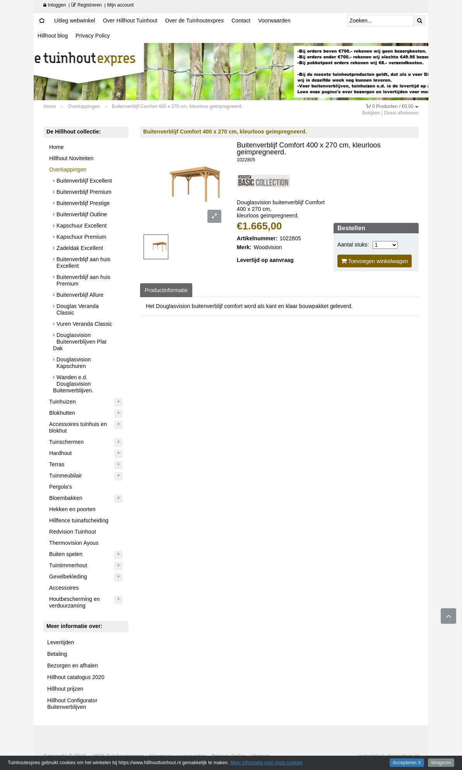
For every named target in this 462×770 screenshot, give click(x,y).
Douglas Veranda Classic (77, 309)
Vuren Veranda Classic (84, 324)
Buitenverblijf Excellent (84, 181)
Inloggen (54, 5)
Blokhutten (62, 413)
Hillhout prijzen (65, 689)
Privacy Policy (92, 36)
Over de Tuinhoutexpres (194, 20)
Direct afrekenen (401, 113)
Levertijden (60, 642)
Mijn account (120, 5)
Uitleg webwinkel (74, 20)
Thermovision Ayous (74, 543)
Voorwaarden (274, 20)
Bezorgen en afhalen (72, 665)
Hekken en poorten (72, 509)
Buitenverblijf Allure (79, 295)
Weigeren (441, 762)
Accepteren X (407, 762)
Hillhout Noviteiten (71, 158)
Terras (57, 464)
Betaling (57, 654)
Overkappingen (67, 169)
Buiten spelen (65, 554)
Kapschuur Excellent (81, 225)
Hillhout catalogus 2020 (75, 677)
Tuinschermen (66, 442)
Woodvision (268, 247)
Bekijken (371, 113)
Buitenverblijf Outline (81, 214)
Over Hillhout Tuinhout (130, 20)
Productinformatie (166, 290)
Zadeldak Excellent (79, 248)
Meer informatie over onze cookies (266, 762)
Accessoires (64, 588)
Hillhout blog (53, 36)
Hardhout (60, 453)
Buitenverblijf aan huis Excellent (83, 262)
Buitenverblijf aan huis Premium (83, 280)
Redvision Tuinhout (72, 532)
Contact (240, 20)
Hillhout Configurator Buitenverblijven (72, 703)
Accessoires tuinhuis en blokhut (78, 427)
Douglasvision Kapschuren (73, 362)
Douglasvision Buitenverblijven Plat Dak (79, 341)
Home (56, 147)
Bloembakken (65, 498)
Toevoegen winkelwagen (374, 261)
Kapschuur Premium (81, 237)
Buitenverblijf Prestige (83, 203)
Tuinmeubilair (65, 475)
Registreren (86, 5)
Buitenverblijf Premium (83, 192)
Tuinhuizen (62, 402)
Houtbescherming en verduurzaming (74, 602)
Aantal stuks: (353, 244)
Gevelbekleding (68, 576)
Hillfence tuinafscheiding (78, 520)
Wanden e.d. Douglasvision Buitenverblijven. (73, 384)
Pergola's (60, 487)
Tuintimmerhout (68, 565)
